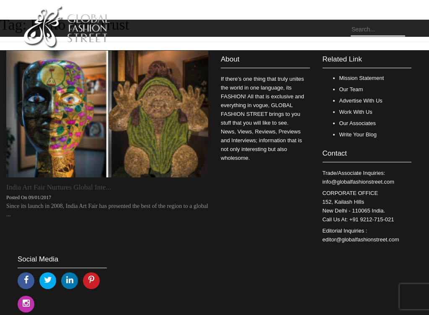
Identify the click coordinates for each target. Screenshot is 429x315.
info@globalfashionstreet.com (358, 182)
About (230, 59)
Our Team (351, 89)
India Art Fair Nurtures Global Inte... (58, 187)
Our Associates (357, 123)
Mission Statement (361, 78)
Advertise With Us (360, 100)
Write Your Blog (358, 134)
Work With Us (355, 112)
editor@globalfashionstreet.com (361, 239)
